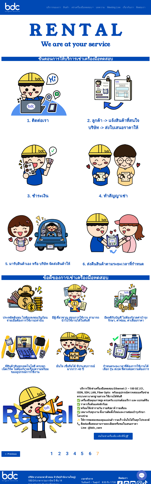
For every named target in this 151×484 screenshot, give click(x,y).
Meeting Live (113, 7)
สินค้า (66, 7)
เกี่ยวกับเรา (128, 7)
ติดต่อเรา (140, 7)
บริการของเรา (53, 7)
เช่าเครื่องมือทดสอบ (81, 7)
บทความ (100, 7)
